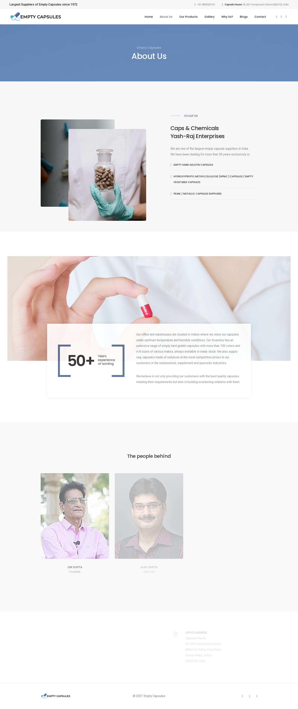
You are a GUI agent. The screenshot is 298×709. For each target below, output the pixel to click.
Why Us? (227, 17)
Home (149, 17)
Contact (260, 17)
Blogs (244, 17)
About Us (166, 17)
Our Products (188, 17)
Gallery (209, 17)
